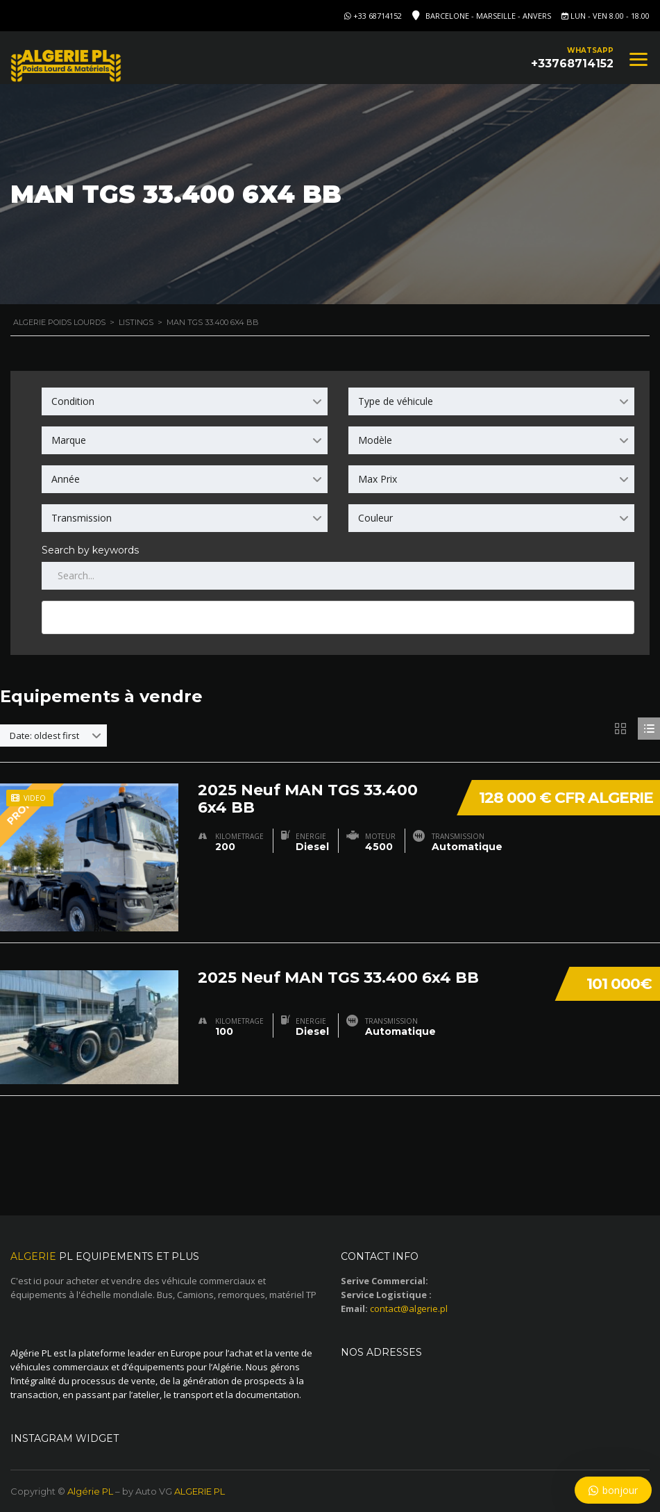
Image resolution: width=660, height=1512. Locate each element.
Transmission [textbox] (81, 517)
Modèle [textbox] (375, 440)
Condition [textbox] (72, 401)
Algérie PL (90, 1491)
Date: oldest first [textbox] (44, 735)
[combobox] (185, 401)
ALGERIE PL (199, 1491)
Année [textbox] (65, 478)
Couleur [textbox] (375, 517)
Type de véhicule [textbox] (395, 401)
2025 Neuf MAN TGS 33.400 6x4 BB (308, 797)
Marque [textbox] (68, 440)
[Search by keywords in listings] (338, 576)
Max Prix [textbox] (377, 478)
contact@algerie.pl (409, 1308)
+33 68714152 (377, 15)
